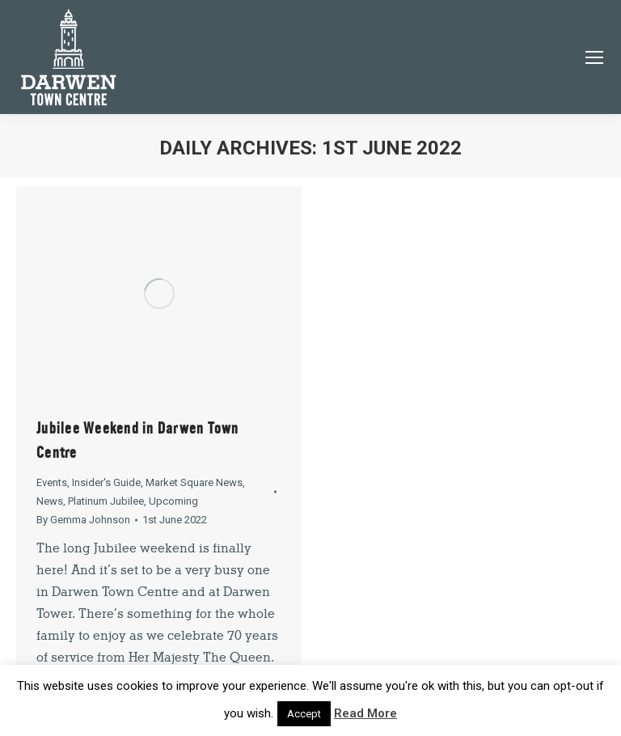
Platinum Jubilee (106, 501)
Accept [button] (304, 714)
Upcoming (173, 501)
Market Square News (194, 482)
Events (51, 482)
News (49, 501)
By (83, 520)
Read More (365, 713)
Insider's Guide (106, 482)
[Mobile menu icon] (594, 57)
